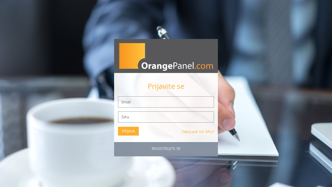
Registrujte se (166, 148)
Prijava (128, 131)
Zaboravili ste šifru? (198, 131)
